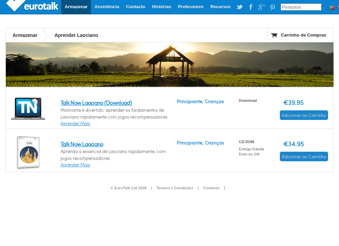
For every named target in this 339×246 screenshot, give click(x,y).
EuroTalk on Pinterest (272, 7)
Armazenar (76, 6)
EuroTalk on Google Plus (261, 7)
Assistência (106, 6)
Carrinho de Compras (303, 35)
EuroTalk (32, 7)
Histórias (161, 6)
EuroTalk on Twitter (239, 7)
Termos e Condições (175, 188)
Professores (191, 6)
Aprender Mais (75, 123)
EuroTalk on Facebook (250, 7)
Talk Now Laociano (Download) (96, 102)
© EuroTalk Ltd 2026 (129, 188)
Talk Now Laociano (81, 144)
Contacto (135, 6)
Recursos (221, 6)
